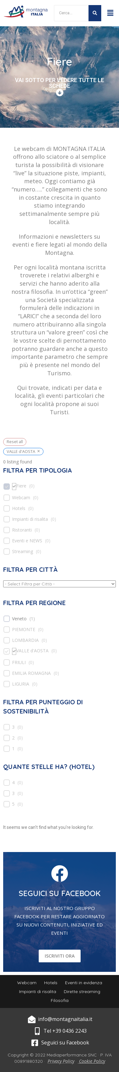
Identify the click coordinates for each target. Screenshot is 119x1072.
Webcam (21, 497)
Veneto (19, 619)
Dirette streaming (82, 991)
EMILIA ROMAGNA (31, 673)
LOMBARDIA (25, 640)
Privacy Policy (61, 1061)
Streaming (22, 551)
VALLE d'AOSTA (32, 651)
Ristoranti (22, 530)
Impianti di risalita (30, 519)
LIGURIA (20, 684)
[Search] (71, 13)
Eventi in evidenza (83, 982)
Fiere (21, 486)
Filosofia (60, 1000)
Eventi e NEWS (27, 541)
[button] (110, 13)
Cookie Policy (92, 1061)
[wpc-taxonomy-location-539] (59, 583)
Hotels (18, 508)
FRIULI (19, 662)
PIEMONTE (23, 629)
